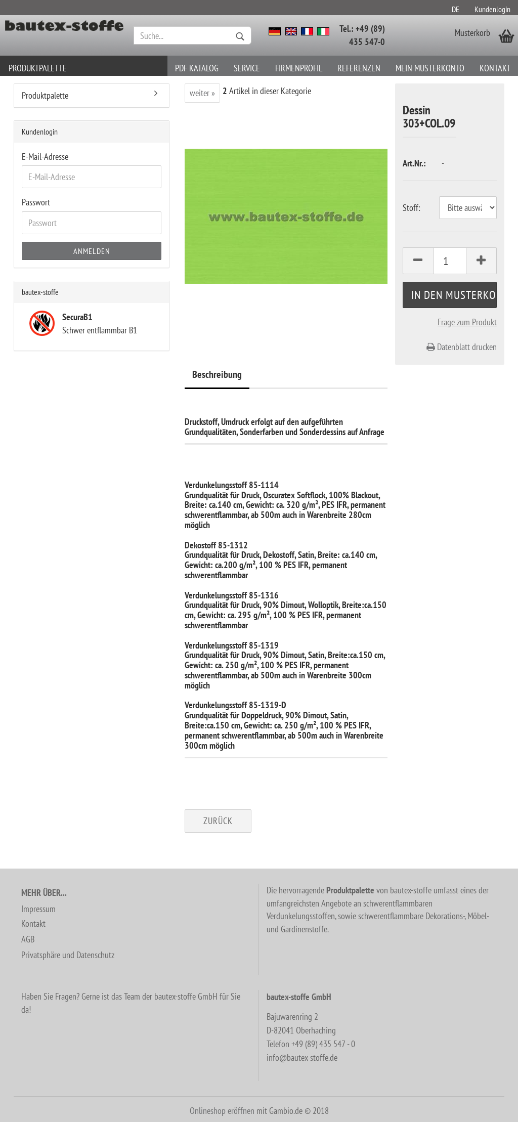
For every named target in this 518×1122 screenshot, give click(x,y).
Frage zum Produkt (467, 322)
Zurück (218, 821)
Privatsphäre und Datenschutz (67, 955)
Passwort (36, 202)
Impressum (38, 909)
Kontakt (495, 68)
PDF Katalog (197, 68)
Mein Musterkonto (430, 68)
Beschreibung (217, 374)
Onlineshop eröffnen (222, 1110)
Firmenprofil (298, 68)
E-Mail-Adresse (45, 156)
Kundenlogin (492, 9)
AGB (27, 939)
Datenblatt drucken (461, 347)
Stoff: (411, 207)
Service (247, 68)
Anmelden (91, 251)
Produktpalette (38, 68)
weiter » (202, 93)
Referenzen (358, 68)
